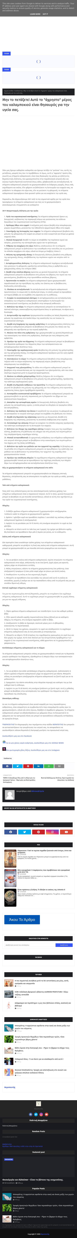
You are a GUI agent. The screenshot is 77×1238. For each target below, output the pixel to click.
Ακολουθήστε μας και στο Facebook (17, 736)
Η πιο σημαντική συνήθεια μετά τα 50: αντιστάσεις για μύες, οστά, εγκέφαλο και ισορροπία (42, 982)
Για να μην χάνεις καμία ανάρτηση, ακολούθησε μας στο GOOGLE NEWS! (35, 743)
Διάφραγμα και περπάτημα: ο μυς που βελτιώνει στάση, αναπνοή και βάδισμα (43, 1004)
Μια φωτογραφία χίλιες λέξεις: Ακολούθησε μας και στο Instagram (33, 750)
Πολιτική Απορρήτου (9, 1126)
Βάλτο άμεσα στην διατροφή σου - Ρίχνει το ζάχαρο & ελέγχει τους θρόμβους (42, 1049)
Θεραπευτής (9, 1087)
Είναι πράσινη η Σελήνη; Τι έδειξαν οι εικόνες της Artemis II (41, 890)
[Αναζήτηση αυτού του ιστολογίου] (30, 945)
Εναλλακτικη (18, 91)
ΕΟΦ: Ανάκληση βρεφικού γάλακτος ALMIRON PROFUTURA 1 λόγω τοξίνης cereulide (41, 993)
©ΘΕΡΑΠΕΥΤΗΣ (8, 724)
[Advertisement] (38, 30)
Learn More (35, 14)
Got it (45, 14)
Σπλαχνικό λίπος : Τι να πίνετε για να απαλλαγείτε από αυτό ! (39, 1059)
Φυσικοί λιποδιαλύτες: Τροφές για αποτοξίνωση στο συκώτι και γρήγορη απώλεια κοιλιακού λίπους (41, 1071)
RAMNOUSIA (7, 1144)
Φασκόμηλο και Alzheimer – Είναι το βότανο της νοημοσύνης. (32, 1179)
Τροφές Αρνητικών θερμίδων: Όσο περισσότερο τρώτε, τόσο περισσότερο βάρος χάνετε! (39, 1038)
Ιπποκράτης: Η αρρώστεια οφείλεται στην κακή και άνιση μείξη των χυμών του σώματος (42, 1027)
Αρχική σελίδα (8, 91)
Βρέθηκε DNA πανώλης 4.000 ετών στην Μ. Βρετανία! (22, 1146)
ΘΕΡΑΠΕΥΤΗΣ (58, 724)
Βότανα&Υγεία (37, 791)
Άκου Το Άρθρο (22, 919)
